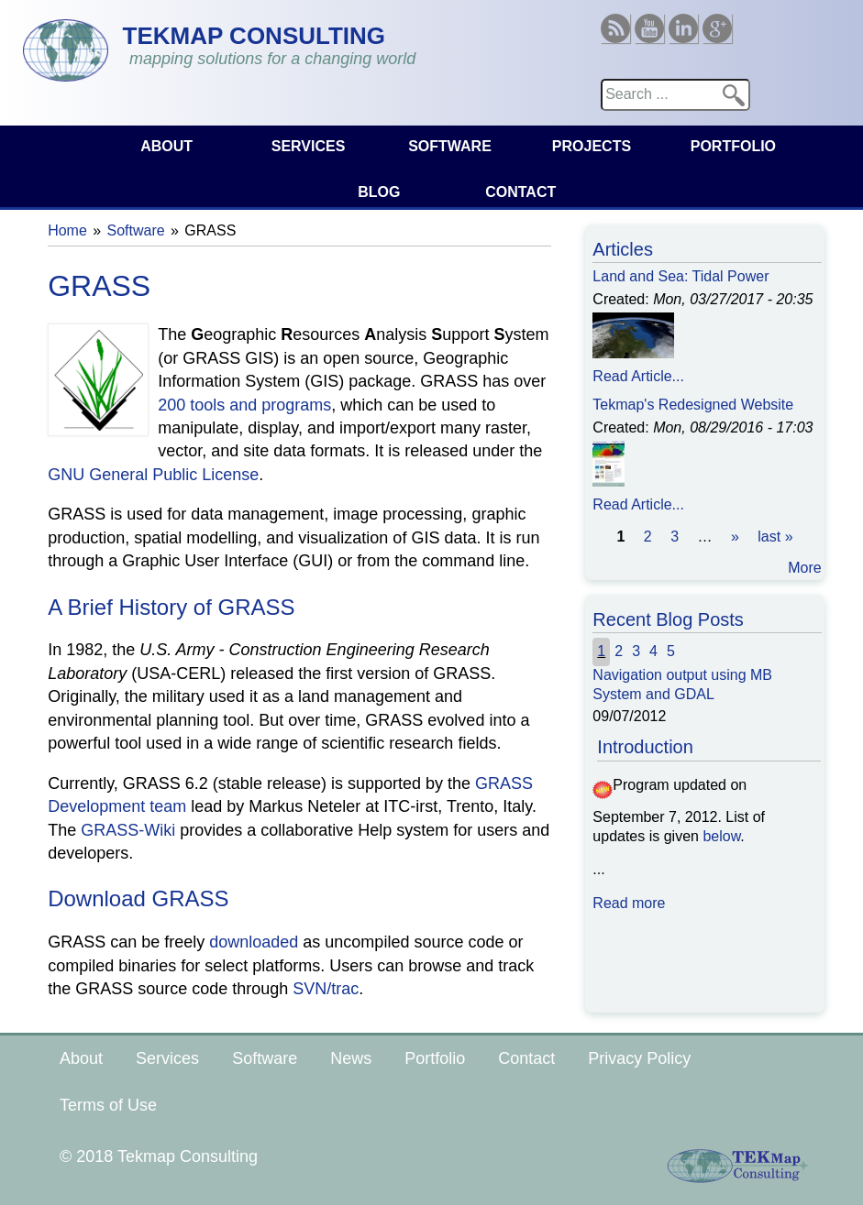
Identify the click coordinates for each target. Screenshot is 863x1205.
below (721, 836)
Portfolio (733, 146)
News (350, 1058)
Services (308, 146)
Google (717, 21)
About (166, 146)
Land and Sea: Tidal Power (680, 276)
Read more (628, 903)
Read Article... (638, 376)
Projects (591, 146)
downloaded (253, 942)
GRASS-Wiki (128, 830)
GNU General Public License (153, 475)
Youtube (649, 21)
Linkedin (683, 21)
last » (775, 536)
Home (67, 230)
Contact (520, 192)
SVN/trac (326, 989)
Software (450, 146)
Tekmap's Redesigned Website (692, 404)
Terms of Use (108, 1105)
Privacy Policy (639, 1058)
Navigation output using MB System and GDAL (682, 684)
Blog (379, 192)
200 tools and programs (244, 405)
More (804, 567)
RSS (615, 21)
